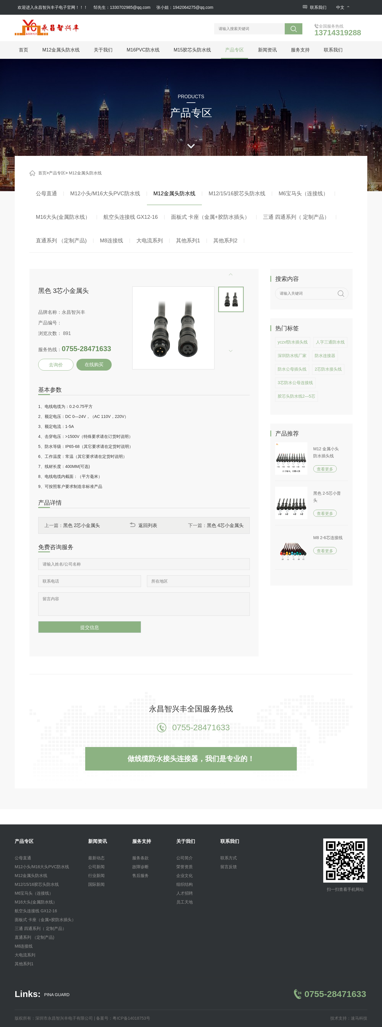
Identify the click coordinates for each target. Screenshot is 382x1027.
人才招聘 (184, 893)
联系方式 (228, 858)
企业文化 (184, 875)
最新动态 (96, 858)
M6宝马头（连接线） (303, 193)
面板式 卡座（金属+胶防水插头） (210, 217)
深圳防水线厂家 (292, 355)
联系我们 (318, 7)
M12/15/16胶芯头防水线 (237, 193)
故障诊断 (140, 866)
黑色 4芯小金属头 (225, 525)
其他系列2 (225, 241)
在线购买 (94, 364)
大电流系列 (149, 241)
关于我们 (103, 49)
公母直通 (46, 193)
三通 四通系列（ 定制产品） (296, 217)
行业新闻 (96, 875)
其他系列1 (188, 241)
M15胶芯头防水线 (192, 49)
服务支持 (300, 49)
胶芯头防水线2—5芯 (296, 396)
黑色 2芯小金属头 (81, 525)
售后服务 (140, 875)
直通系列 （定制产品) (61, 241)
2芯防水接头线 (328, 369)
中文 (343, 7)
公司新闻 (96, 866)
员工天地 (184, 902)
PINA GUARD (56, 995)
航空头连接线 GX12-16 (130, 217)
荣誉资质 (184, 866)
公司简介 (184, 858)
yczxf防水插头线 (293, 342)
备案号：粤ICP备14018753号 (123, 1018)
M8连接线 (111, 241)
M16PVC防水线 (143, 49)
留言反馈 (228, 866)
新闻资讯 (267, 49)
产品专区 (234, 49)
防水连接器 (325, 355)
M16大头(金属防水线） (63, 217)
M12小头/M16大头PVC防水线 (105, 193)
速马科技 (359, 1018)
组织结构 (184, 884)
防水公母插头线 (292, 369)
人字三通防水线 (330, 342)
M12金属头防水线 (61, 49)
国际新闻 (96, 884)
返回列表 (143, 525)
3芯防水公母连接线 (295, 382)
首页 (23, 49)
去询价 (56, 364)
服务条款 (140, 858)
